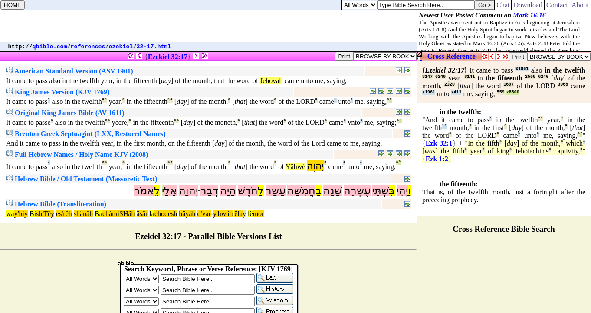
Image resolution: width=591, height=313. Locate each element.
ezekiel (121, 46)
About (580, 5)
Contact (557, 5)
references (88, 46)
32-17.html (154, 46)
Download (528, 5)
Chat (503, 5)
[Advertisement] (208, 26)
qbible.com (50, 46)
